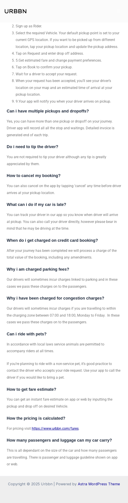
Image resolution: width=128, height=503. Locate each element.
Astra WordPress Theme (99, 484)
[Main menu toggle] (118, 11)
